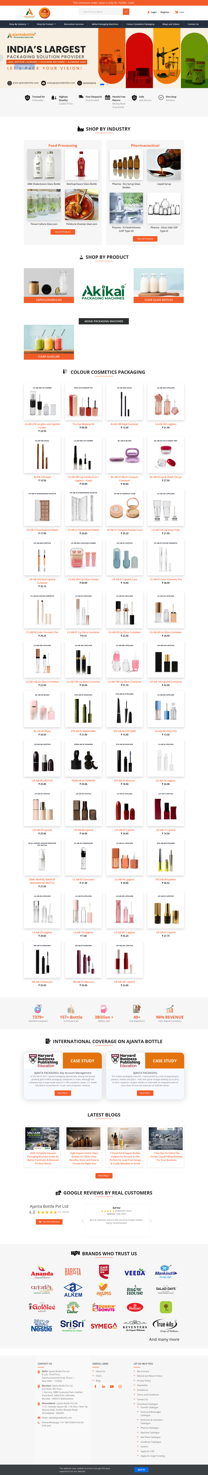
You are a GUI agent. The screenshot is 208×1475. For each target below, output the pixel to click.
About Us (100, 1371)
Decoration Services (74, 24)
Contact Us (193, 24)
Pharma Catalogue (150, 1427)
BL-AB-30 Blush (42, 731)
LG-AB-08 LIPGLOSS (166, 731)
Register (165, 12)
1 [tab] (100, 84)
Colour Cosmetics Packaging (140, 24)
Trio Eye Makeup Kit (83, 424)
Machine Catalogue (150, 1432)
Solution (170, 100)
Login (154, 12)
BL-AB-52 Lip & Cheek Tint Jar (166, 477)
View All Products (63, 232)
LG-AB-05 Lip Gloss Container (124, 632)
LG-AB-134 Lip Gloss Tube (166, 530)
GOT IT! (141, 1470)
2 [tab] (106, 84)
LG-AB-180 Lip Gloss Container (124, 681)
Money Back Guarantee (118, 105)
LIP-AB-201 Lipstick (124, 981)
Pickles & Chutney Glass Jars (81, 224)
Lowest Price (66, 103)
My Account (143, 1371)
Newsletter (142, 1385)
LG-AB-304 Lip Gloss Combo (83, 579)
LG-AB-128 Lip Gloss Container (42, 681)
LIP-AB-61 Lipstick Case (124, 579)
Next (206, 58)
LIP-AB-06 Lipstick (83, 830)
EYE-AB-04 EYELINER (125, 731)
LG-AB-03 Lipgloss (42, 932)
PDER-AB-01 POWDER (83, 780)
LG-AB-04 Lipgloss (124, 879)
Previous (2, 58)
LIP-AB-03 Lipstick (42, 830)
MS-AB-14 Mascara (42, 981)
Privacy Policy (144, 1380)
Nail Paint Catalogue (150, 1437)
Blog (98, 1380)
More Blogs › (104, 1175)
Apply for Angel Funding (153, 1455)
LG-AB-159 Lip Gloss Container (83, 681)
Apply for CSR (147, 1451)
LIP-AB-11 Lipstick (166, 830)
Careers (144, 1446)
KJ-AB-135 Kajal (42, 477)
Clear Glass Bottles (159, 300)
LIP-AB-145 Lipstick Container (166, 681)
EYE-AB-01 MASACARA (83, 731)
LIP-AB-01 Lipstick (166, 932)
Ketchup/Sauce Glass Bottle (82, 184)
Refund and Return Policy (149, 1375)
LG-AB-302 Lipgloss (165, 424)
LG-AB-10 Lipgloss (166, 780)
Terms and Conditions (148, 1394)
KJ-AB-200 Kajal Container (125, 424)
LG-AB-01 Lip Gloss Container (83, 632)
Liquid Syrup (164, 184)
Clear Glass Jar (49, 356)
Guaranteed (92, 100)
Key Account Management (62, 1073)
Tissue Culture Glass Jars (44, 224)
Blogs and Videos (171, 24)
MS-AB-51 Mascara (83, 981)
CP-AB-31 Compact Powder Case (124, 530)
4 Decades (37, 100)
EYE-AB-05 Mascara (124, 780)
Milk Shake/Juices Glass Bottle (44, 184)
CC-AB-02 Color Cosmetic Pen (42, 632)
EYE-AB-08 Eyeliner (166, 879)
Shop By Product (45, 24)
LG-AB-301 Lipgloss (124, 932)
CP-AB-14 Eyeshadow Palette (42, 530)
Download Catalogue (147, 1403)
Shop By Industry (18, 24)
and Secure (145, 100)
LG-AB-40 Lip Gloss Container (166, 632)
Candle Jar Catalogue (151, 1441)
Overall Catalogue (149, 1407)
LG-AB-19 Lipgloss (83, 932)
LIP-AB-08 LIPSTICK (42, 780)
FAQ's (99, 1375)
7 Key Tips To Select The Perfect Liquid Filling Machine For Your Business (166, 1157)
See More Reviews (49, 1222)
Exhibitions (142, 1390)
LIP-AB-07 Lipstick (124, 830)
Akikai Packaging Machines (105, 24)
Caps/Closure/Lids (49, 300)
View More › (62, 1093)
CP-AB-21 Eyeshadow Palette (83, 530)
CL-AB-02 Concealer (83, 879)
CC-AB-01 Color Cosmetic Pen (166, 579)
